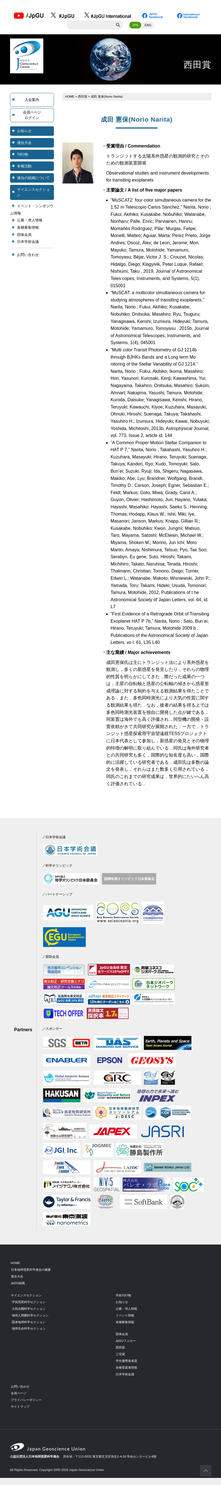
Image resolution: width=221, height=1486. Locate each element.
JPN (135, 26)
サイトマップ (20, 1407)
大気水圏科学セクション (29, 1309)
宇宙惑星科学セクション (29, 1302)
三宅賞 (120, 1355)
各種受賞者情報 (126, 1368)
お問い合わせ (28, 255)
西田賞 (82, 97)
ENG (148, 26)
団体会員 (24, 235)
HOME (70, 97)
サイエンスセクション (33, 193)
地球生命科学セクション (29, 1329)
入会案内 (32, 100)
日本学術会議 (28, 242)
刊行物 (22, 155)
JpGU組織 (18, 1284)
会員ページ (18, 1394)
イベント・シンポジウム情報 (31, 210)
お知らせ (24, 132)
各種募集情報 (28, 228)
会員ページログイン (32, 116)
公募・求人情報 (29, 221)
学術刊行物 (123, 1296)
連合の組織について (33, 179)
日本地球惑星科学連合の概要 (31, 1270)
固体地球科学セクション (29, 1323)
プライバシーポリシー (26, 1400)
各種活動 (24, 167)
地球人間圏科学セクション (30, 1316)
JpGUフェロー (126, 1342)
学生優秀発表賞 (126, 1361)
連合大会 (24, 143)
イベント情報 (125, 1316)
